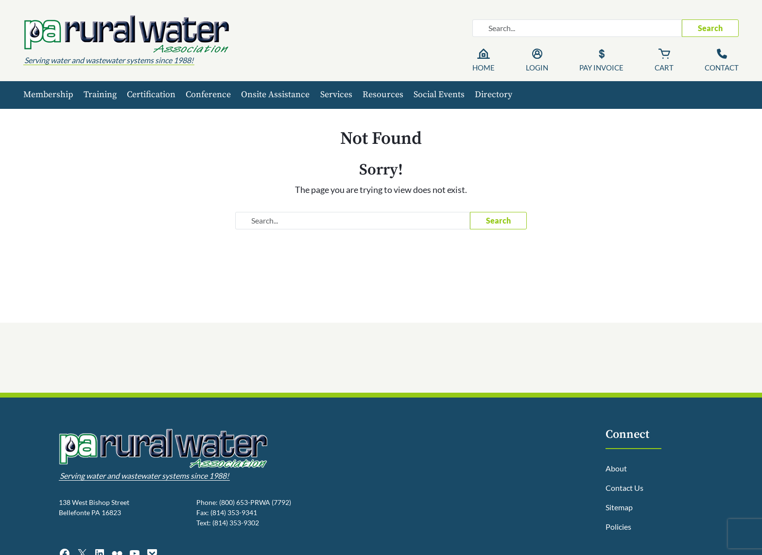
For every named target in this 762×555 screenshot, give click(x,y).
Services (336, 94)
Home (483, 67)
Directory (493, 94)
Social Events (439, 94)
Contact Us (624, 487)
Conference (208, 94)
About (616, 468)
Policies (618, 526)
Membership (48, 94)
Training (100, 94)
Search (710, 28)
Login (537, 67)
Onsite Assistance (275, 94)
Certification (151, 94)
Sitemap (619, 507)
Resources (383, 94)
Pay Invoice (601, 67)
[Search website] (577, 28)
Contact (722, 67)
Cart (664, 67)
